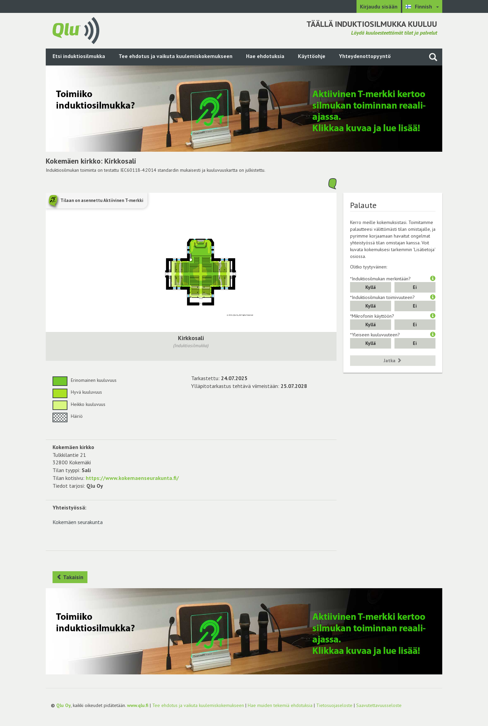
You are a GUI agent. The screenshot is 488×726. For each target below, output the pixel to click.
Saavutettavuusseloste (379, 705)
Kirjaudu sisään (379, 6)
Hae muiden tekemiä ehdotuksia (280, 705)
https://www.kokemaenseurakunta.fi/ (132, 477)
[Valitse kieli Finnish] (422, 6)
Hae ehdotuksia (265, 56)
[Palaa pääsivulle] (76, 29)
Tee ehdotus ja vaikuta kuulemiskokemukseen (175, 56)
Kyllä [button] (370, 287)
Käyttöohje (311, 56)
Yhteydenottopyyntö (365, 56)
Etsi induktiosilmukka (79, 56)
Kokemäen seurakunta (78, 522)
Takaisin (70, 577)
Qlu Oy (63, 705)
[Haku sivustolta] (433, 57)
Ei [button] (415, 287)
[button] (432, 278)
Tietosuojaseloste (334, 705)
